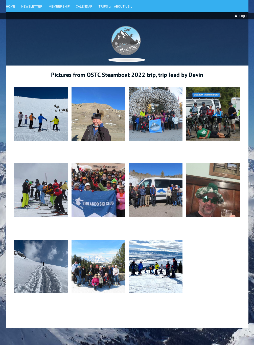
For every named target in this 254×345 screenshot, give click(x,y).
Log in (243, 16)
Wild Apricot (204, 335)
